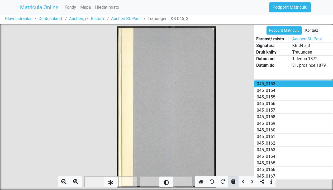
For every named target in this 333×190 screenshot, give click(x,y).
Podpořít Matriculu (290, 7)
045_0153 (266, 83)
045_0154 (266, 90)
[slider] (110, 181)
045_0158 (266, 116)
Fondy (70, 7)
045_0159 (266, 123)
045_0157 (266, 110)
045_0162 (266, 143)
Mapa (85, 7)
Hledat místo (107, 7)
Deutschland (50, 18)
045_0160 (266, 129)
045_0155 (266, 96)
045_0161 (266, 136)
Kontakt (311, 30)
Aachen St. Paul (126, 18)
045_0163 (266, 149)
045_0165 (266, 162)
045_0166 (266, 169)
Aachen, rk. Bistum (86, 18)
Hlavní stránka (18, 18)
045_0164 (266, 156)
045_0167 (266, 176)
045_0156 (266, 103)
